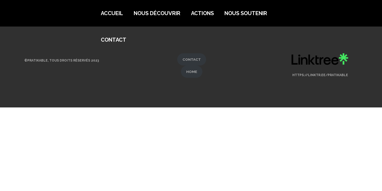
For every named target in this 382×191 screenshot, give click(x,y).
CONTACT (192, 59)
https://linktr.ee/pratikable (320, 75)
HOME (191, 72)
